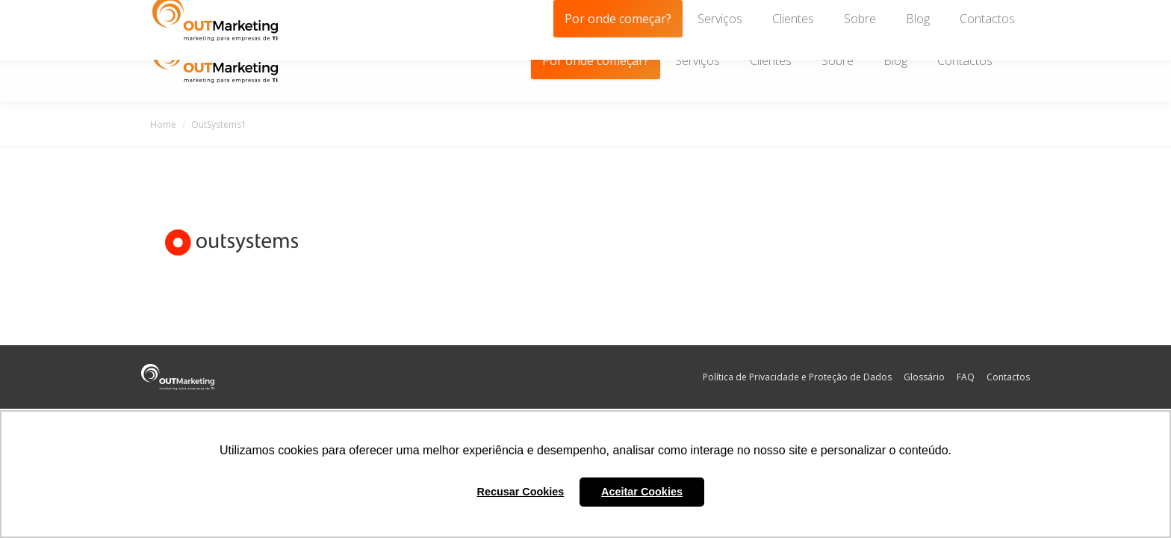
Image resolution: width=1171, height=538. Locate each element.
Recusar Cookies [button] (521, 492)
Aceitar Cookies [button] (642, 492)
